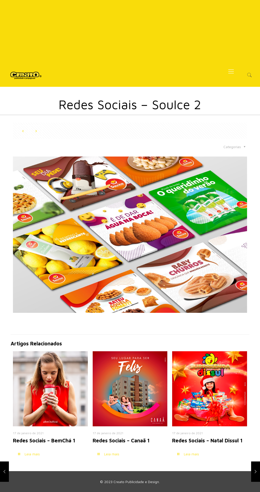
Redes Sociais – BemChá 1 (44, 440)
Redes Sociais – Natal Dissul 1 (207, 440)
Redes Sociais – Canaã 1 (121, 440)
